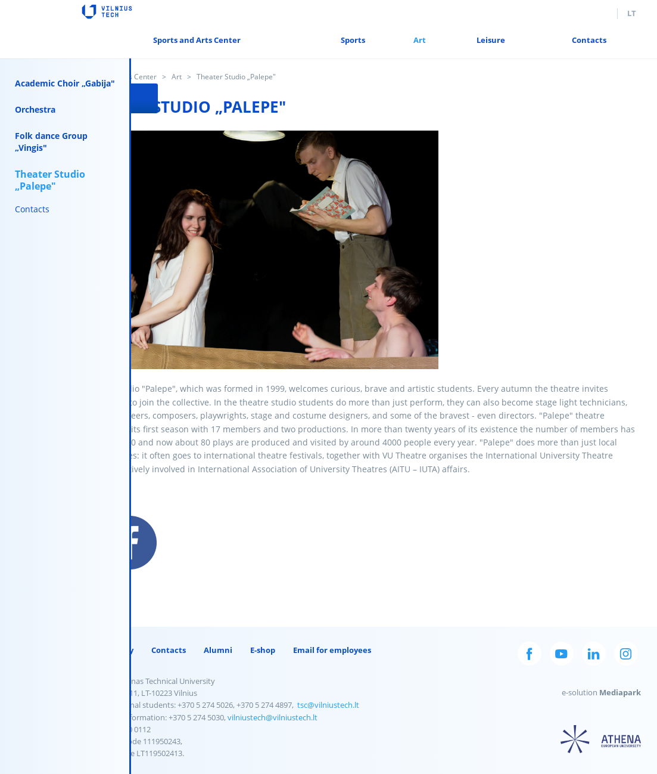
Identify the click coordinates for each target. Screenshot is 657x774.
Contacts (32, 209)
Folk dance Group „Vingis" (51, 141)
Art (177, 77)
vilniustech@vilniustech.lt (273, 717)
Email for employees (333, 650)
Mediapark (621, 692)
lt (631, 13)
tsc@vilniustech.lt (329, 704)
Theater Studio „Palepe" (50, 180)
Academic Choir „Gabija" (65, 83)
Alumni (218, 650)
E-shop (263, 650)
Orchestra (35, 109)
